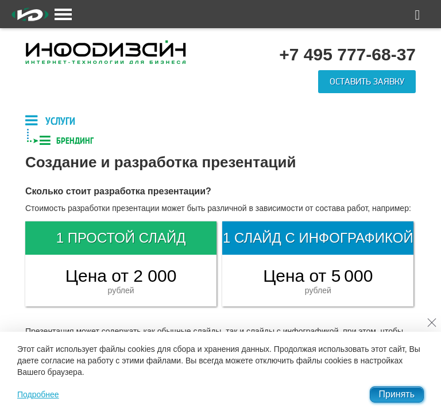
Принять (397, 394)
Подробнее (38, 394)
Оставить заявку (367, 81)
